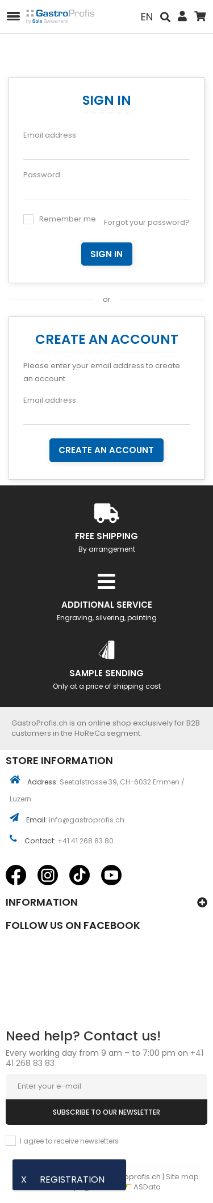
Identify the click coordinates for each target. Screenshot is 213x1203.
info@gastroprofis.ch (86, 820)
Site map (182, 1176)
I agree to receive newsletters (69, 1141)
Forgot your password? (147, 222)
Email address (49, 135)
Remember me (67, 219)
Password (41, 174)
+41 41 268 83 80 (85, 841)
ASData (138, 1186)
